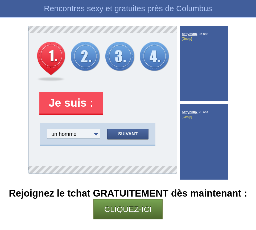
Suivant (128, 133)
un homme (64, 134)
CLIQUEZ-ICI (128, 209)
